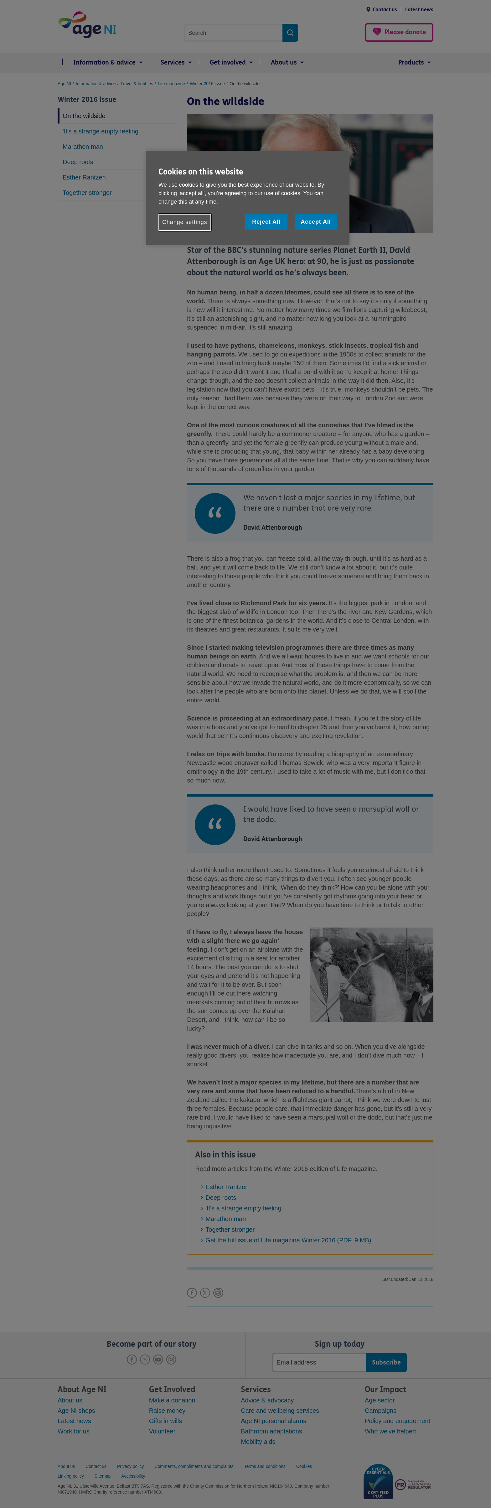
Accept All (316, 222)
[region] (247, 198)
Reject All (266, 222)
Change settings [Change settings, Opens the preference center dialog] (184, 222)
